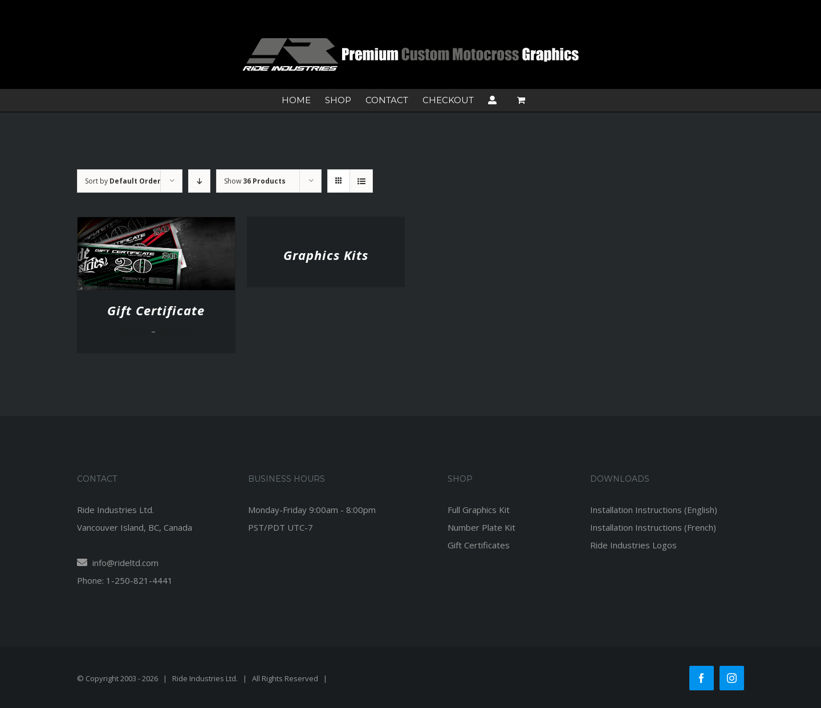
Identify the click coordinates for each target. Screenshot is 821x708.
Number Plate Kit (481, 527)
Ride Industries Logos (633, 545)
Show (255, 181)
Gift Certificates (479, 545)
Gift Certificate (156, 310)
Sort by (123, 181)
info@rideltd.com (117, 562)
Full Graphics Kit (479, 509)
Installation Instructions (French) (653, 527)
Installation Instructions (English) (653, 509)
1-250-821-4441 (139, 580)
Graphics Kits (325, 254)
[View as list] (361, 181)
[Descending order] (199, 181)
